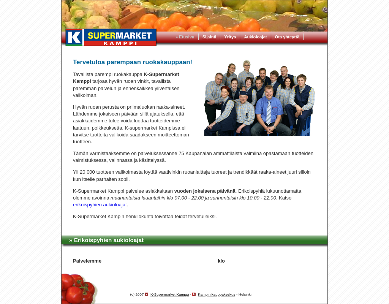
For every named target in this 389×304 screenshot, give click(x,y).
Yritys (230, 37)
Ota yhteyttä (287, 37)
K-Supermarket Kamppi (169, 294)
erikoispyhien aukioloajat (100, 204)
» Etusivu (185, 37)
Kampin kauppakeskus (216, 294)
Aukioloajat (255, 37)
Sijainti (209, 37)
